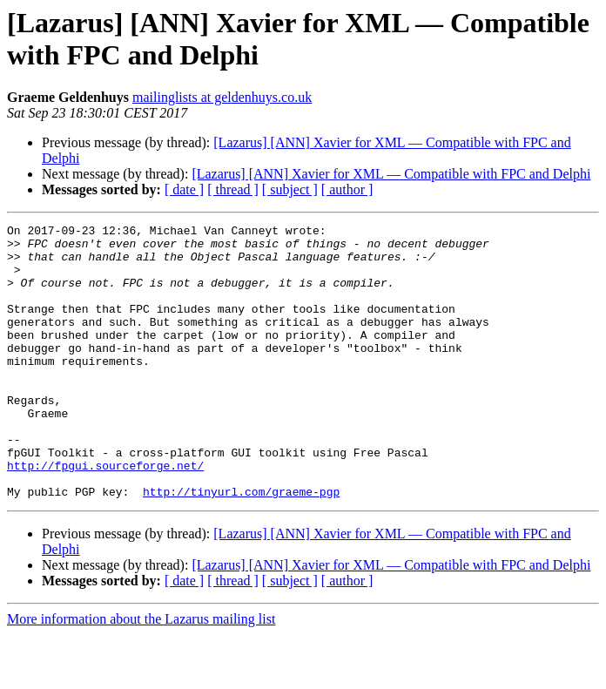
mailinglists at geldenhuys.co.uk (222, 97)
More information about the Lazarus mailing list (141, 673)
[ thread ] (233, 189)
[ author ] (347, 189)
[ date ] (184, 189)
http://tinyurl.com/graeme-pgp (241, 546)
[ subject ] (290, 189)
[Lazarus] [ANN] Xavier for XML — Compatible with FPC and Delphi (391, 173)
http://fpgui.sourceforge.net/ (105, 515)
